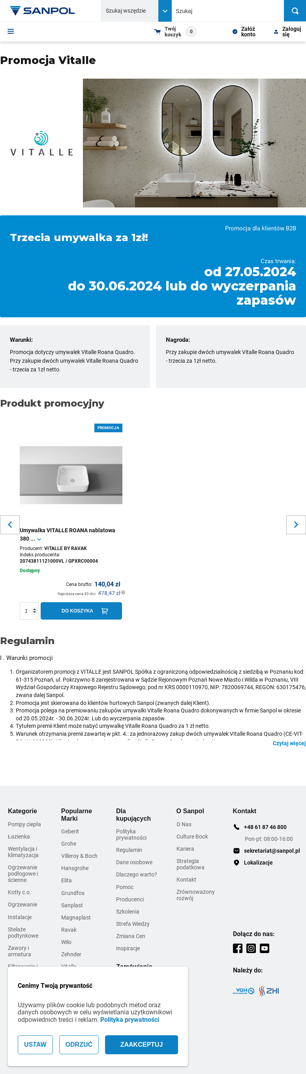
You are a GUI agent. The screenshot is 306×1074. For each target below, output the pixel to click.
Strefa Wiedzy (133, 924)
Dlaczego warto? (136, 874)
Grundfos (72, 893)
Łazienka (19, 836)
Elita (66, 880)
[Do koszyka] (81, 611)
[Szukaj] (295, 10)
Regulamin (129, 850)
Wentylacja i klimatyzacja (23, 852)
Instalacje (20, 917)
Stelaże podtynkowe (23, 932)
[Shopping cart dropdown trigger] (175, 31)
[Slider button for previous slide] (10, 524)
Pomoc (124, 887)
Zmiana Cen (130, 936)
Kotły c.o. (19, 892)
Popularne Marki (76, 815)
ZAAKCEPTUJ (141, 1044)
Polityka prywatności (129, 1019)
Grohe (68, 843)
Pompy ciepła (24, 824)
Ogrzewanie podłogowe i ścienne (23, 873)
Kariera (185, 849)
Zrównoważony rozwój (195, 895)
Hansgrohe (74, 868)
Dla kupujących (133, 815)
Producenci (130, 899)
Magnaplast (76, 917)
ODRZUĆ (79, 1044)
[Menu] (11, 31)
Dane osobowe (134, 862)
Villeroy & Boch (79, 856)
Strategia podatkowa (190, 864)
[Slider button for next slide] (296, 524)
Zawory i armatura (19, 951)
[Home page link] (42, 10)
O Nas (183, 824)
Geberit (70, 831)
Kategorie (22, 811)
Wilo (66, 942)
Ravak (69, 930)
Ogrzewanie (22, 904)
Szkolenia (127, 911)
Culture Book (192, 836)
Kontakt (186, 879)
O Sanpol (190, 811)
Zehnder (71, 954)
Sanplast (72, 905)
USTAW (35, 1044)
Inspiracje (128, 948)
